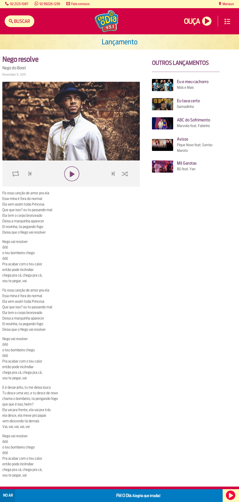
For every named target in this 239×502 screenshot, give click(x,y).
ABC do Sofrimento (193, 119)
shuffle (126, 185)
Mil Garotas (187, 163)
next (113, 185)
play (71, 185)
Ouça (192, 21)
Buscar (21, 21)
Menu (227, 21)
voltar (28, 185)
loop (16, 185)
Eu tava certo (188, 100)
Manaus (228, 4)
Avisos (182, 139)
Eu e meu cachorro (192, 81)
